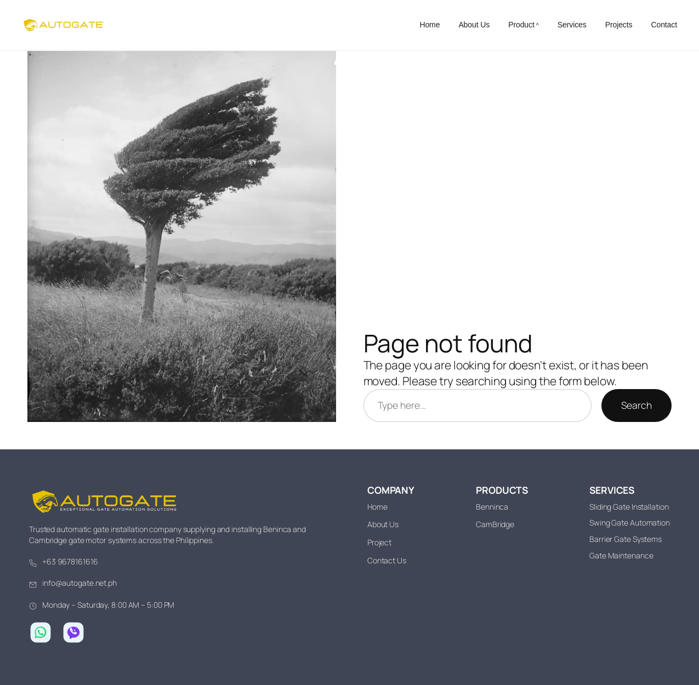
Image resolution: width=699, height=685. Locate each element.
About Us (474, 24)
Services (572, 24)
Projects (619, 24)
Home (429, 24)
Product (521, 24)
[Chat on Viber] (73, 632)
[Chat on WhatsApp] (40, 632)
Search (636, 405)
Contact (664, 24)
